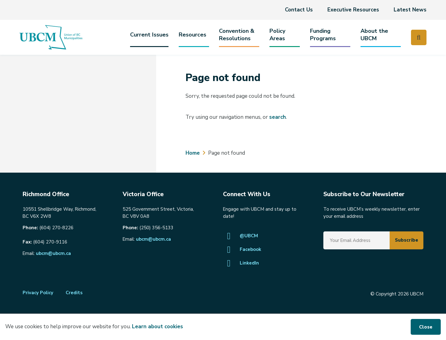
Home (193, 153)
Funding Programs (323, 35)
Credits (74, 293)
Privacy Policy (38, 293)
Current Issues (149, 34)
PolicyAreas (277, 35)
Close (425, 327)
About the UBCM (374, 35)
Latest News (410, 9)
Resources (192, 34)
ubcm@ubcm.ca (53, 253)
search (277, 117)
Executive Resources (353, 9)
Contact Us (299, 9)
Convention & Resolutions (236, 35)
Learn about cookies (157, 326)
